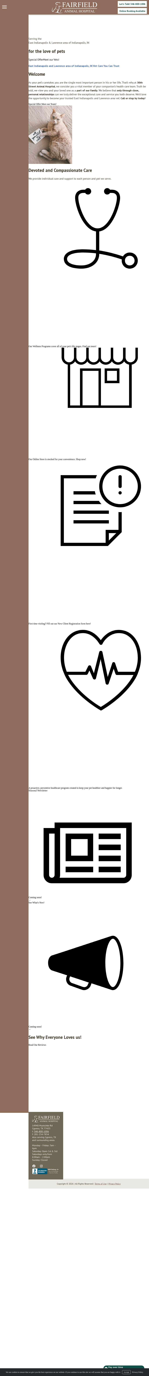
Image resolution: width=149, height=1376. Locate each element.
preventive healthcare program (26, 924)
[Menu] (5, 7)
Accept (126, 1372)
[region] (22, 131)
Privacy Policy (137, 1372)
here (60, 722)
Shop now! (52, 519)
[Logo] (74, 7)
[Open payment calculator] (123, 1367)
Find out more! (61, 380)
